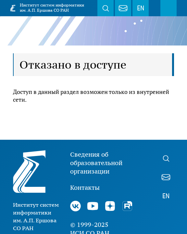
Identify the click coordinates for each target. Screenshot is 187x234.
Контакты (85, 187)
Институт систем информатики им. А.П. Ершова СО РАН (52, 8)
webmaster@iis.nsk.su (123, 8)
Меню (168, 8)
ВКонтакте (75, 206)
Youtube (92, 206)
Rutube (127, 206)
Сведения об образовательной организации (96, 162)
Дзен (110, 206)
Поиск (105, 8)
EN (140, 8)
